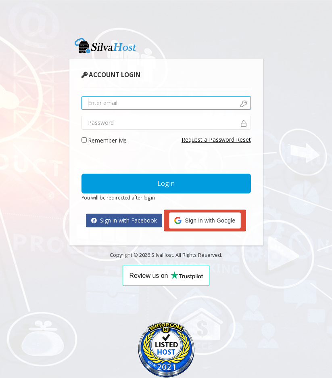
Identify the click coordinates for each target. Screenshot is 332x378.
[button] (204, 220)
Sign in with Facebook (124, 220)
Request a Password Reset (216, 139)
